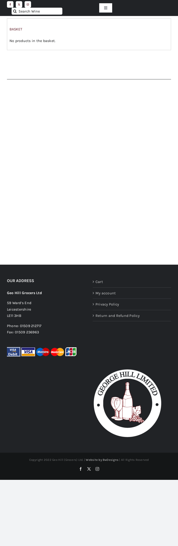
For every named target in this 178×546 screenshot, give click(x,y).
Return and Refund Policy (117, 315)
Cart (99, 282)
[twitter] (19, 4)
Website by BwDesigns (102, 460)
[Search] (15, 11)
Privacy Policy (107, 304)
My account (105, 293)
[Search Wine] (37, 11)
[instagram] (28, 4)
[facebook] (10, 4)
